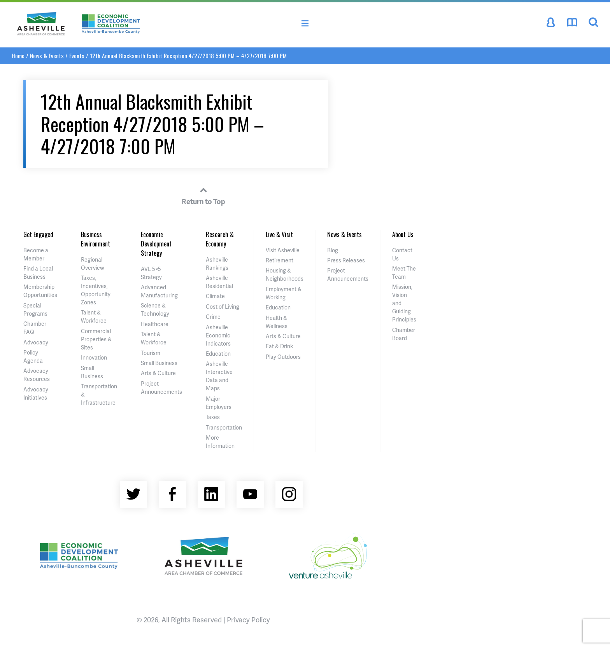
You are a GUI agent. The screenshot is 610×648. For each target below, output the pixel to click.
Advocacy (35, 342)
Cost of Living (222, 306)
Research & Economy (220, 239)
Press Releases (346, 260)
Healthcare (154, 324)
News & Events (47, 55)
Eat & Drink (279, 346)
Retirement (279, 260)
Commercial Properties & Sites (96, 339)
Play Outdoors (283, 356)
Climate (215, 296)
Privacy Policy (248, 619)
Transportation (224, 427)
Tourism (150, 352)
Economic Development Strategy (156, 244)
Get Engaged (38, 234)
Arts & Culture (158, 373)
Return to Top (203, 194)
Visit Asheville (283, 250)
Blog (332, 250)
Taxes (213, 417)
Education (218, 353)
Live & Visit (279, 234)
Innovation (94, 357)
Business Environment (95, 239)
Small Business (159, 363)
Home (18, 55)
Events (76, 55)
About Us (403, 234)
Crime (213, 316)
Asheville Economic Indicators (218, 335)
